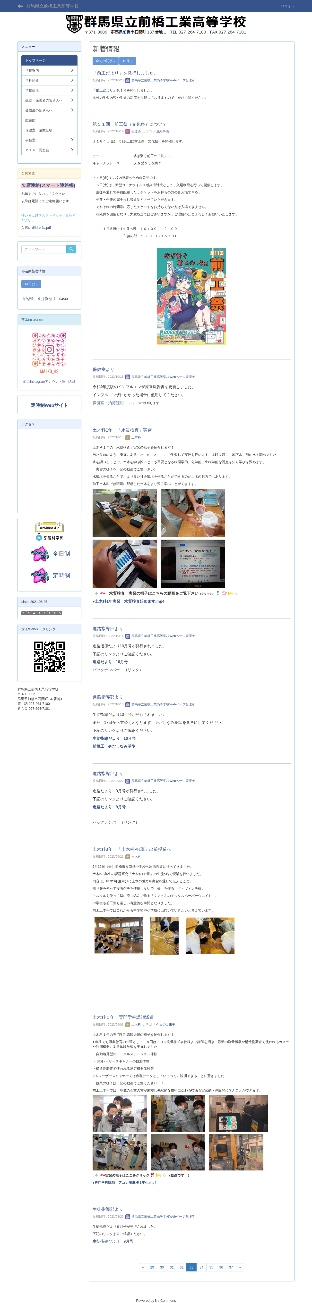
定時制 (49, 575)
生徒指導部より (108, 1209)
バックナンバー (106, 670)
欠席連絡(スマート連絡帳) (48, 185)
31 (172, 1267)
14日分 (31, 284)
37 (231, 1267)
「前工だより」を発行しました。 (125, 73)
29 (152, 1267)
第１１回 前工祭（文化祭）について (130, 124)
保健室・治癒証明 (108, 403)
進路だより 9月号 (109, 807)
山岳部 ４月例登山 (38, 299)
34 (201, 1267)
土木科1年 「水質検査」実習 (122, 430)
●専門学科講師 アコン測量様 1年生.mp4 (124, 1183)
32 (182, 1267)
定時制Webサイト (49, 405)
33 (191, 1267)
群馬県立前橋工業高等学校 (52, 6)
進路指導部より (108, 628)
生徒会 (133, 131)
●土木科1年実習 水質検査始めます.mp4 (129, 601)
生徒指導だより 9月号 (113, 1241)
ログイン (288, 6)
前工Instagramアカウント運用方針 (49, 382)
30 (162, 1267)
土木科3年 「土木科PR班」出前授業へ (132, 849)
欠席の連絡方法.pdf (36, 228)
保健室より (103, 369)
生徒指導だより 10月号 (116, 738)
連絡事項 (162, 131)
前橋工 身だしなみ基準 (114, 746)
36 (221, 1267)
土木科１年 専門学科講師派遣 (123, 1017)
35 (211, 1267)
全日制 (61, 553)
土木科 (133, 437)
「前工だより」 (104, 90)
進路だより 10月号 (110, 662)
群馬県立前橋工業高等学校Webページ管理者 (160, 80)
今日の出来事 (165, 1024)
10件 (127, 61)
